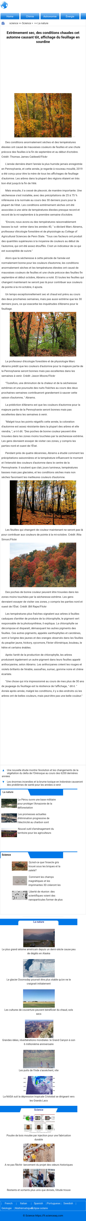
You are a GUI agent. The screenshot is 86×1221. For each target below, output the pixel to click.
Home (9, 16)
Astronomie (50, 16)
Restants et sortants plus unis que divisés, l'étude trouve (39, 1180)
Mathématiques (21, 1208)
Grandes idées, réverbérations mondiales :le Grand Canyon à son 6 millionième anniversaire (38, 1033)
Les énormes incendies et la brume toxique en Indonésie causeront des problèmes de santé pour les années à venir (45, 783)
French (8, 1203)
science (13, 23)
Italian (23, 1203)
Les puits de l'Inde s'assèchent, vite (39, 1061)
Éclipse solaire (39, 1208)
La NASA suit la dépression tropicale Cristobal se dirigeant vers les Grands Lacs (38, 1089)
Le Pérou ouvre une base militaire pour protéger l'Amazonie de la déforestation (37, 803)
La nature (43, 23)
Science (26, 23)
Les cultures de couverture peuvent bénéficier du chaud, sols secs (38, 1002)
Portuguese (53, 1203)
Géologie (7, 1208)
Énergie (70, 16)
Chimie (30, 16)
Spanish (38, 1203)
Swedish (68, 1203)
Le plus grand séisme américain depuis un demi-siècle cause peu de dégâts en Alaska (38, 942)
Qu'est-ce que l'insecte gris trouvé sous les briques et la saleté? (44, 866)
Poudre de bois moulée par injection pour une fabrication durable (39, 1127)
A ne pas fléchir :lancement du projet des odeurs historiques (39, 1155)
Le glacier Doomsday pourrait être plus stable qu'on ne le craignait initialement (39, 972)
